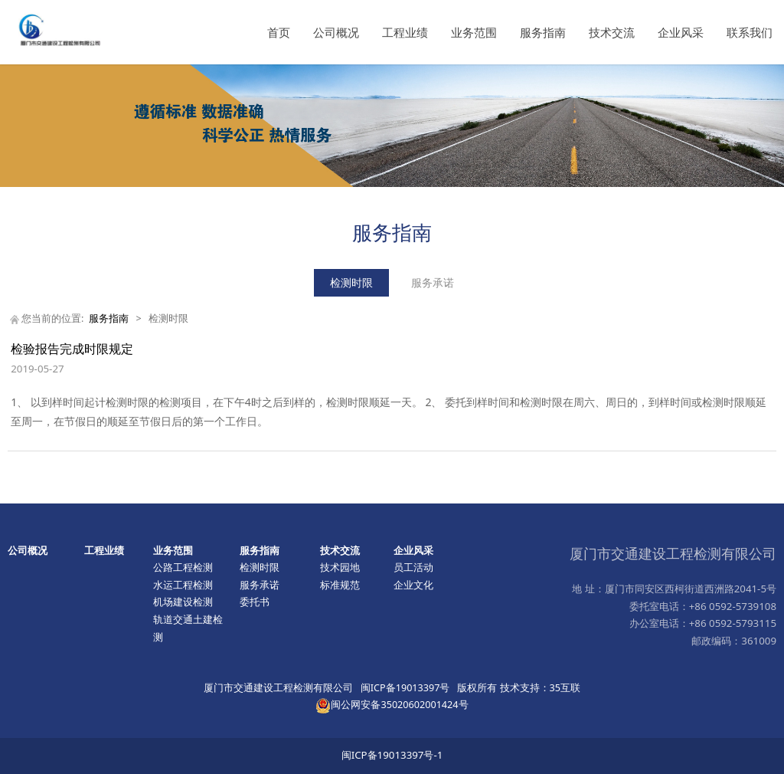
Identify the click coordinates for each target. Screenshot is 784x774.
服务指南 (543, 32)
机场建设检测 (183, 601)
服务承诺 (432, 282)
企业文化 (413, 585)
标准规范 (340, 585)
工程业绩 (405, 32)
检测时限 (351, 282)
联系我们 (750, 32)
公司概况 (336, 32)
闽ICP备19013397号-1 (392, 755)
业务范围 (474, 32)
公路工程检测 (183, 567)
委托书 (255, 601)
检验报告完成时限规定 (72, 348)
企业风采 (681, 32)
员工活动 (413, 567)
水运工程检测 (183, 585)
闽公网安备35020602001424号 (391, 704)
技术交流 (612, 32)
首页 (278, 32)
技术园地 (340, 567)
